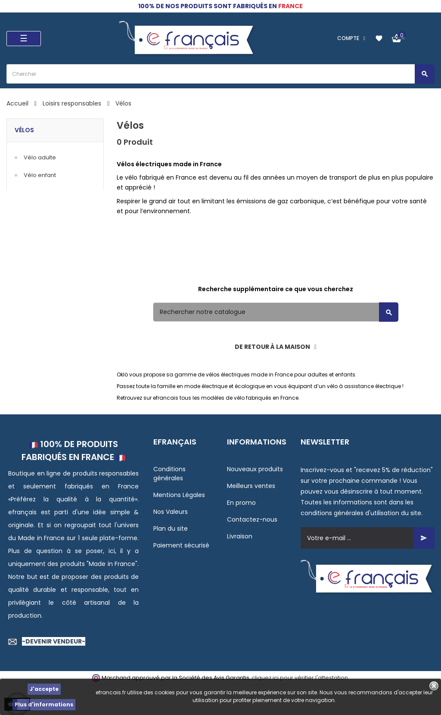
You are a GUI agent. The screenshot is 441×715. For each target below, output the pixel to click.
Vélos (24, 130)
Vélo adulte (40, 157)
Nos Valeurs (170, 511)
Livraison (239, 536)
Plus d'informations (44, 704)
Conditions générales (169, 473)
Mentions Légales (179, 495)
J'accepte (44, 689)
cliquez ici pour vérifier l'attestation (300, 677)
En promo (241, 502)
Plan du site (170, 528)
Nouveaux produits (255, 469)
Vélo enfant (40, 175)
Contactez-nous (252, 519)
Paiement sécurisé (181, 545)
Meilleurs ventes (251, 486)
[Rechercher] (275, 312)
